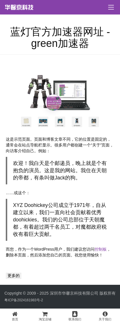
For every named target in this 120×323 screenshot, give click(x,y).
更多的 (14, 275)
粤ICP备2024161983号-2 (23, 300)
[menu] (111, 7)
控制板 (101, 249)
